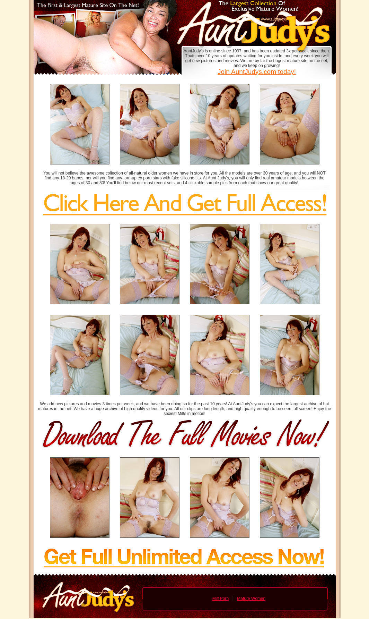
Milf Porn (220, 598)
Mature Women (251, 598)
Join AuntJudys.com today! (257, 71)
